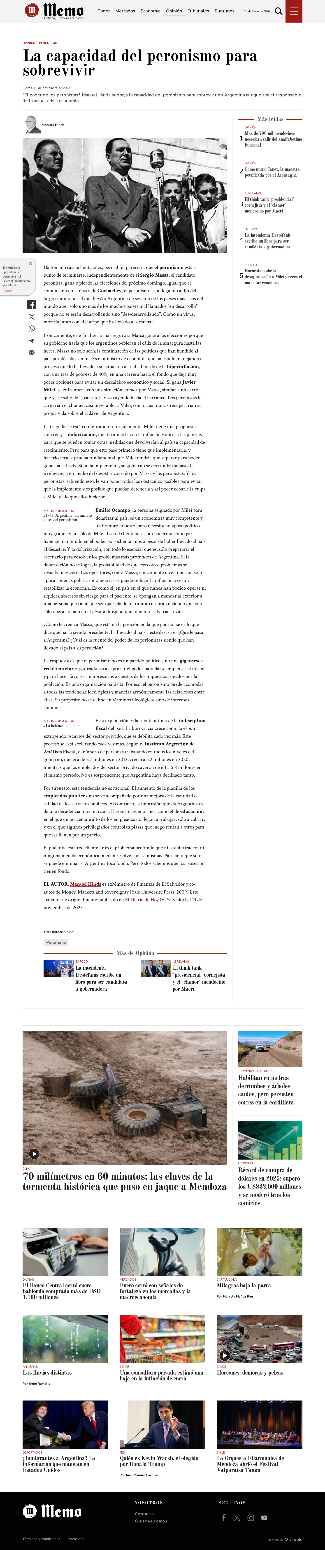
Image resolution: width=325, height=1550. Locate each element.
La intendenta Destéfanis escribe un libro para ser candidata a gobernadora (267, 241)
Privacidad (76, 1539)
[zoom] (125, 195)
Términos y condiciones (41, 1539)
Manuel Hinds (85, 884)
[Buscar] (278, 11)
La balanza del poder (63, 725)
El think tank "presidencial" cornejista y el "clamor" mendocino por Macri (16, 276)
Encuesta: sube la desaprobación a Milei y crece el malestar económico (273, 277)
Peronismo (56, 942)
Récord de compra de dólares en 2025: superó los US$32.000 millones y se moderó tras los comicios (269, 1187)
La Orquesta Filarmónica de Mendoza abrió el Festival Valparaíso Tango (250, 1464)
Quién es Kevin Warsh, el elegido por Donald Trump (159, 1461)
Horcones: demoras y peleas (250, 1373)
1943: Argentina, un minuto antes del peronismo (68, 518)
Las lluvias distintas (47, 1373)
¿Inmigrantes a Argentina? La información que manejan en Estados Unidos (59, 1464)
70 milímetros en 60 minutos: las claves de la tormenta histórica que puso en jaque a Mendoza (125, 1182)
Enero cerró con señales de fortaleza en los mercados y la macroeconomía (155, 1291)
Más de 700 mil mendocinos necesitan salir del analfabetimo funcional (273, 139)
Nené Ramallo (40, 1384)
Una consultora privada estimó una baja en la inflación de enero (161, 1376)
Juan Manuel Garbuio (142, 1475)
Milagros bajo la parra (244, 1286)
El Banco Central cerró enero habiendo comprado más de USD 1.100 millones (61, 1291)
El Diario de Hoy (142, 899)
